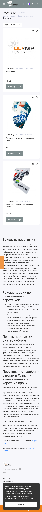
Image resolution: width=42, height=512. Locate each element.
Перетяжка (10, 72)
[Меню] (4, 4)
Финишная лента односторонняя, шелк (20, 139)
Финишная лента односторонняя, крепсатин (20, 205)
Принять (21, 504)
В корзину (14, 87)
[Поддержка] (38, 4)
